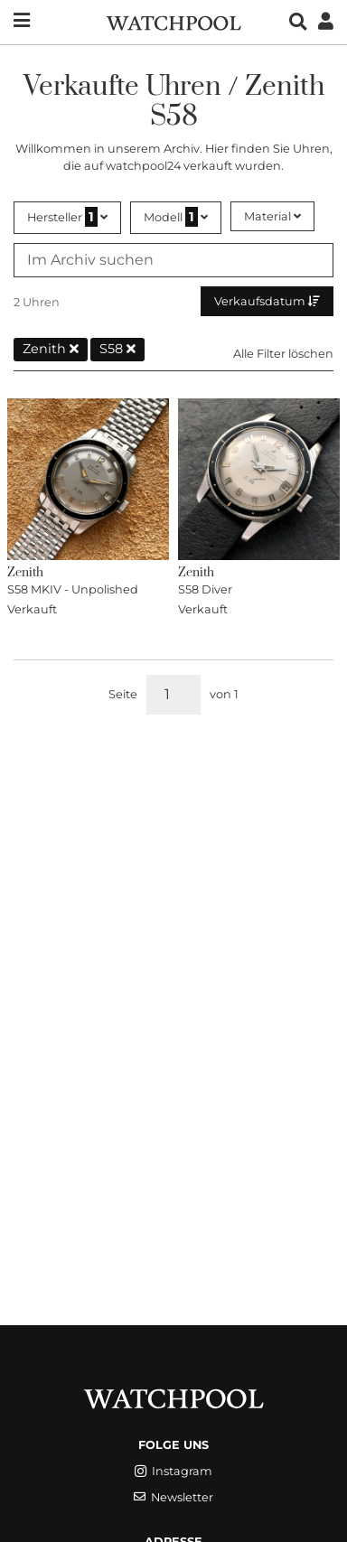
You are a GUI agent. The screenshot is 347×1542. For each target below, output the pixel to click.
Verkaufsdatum (267, 301)
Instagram (173, 1471)
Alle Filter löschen (283, 353)
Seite (122, 694)
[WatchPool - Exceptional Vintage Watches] (173, 21)
